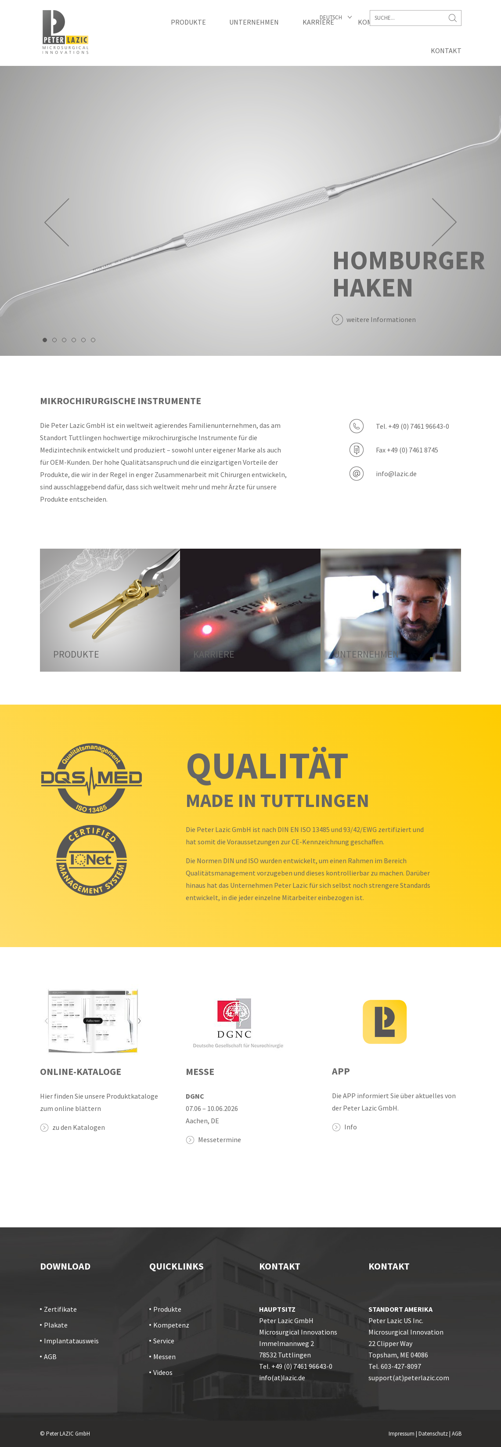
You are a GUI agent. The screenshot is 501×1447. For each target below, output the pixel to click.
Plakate (56, 1324)
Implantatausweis (71, 1340)
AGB (50, 1356)
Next (444, 222)
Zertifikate (60, 1309)
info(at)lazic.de (282, 1377)
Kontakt (446, 50)
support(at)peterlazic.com (408, 1377)
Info (350, 1126)
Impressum (401, 1433)
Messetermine (219, 1139)
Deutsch (331, 17)
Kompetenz (171, 1324)
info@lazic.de (396, 473)
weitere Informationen (381, 319)
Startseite (65, 32)
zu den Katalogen (78, 1127)
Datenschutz (433, 1433)
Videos (163, 1372)
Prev (57, 222)
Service (163, 1340)
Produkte (188, 22)
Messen (164, 1356)
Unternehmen (254, 22)
